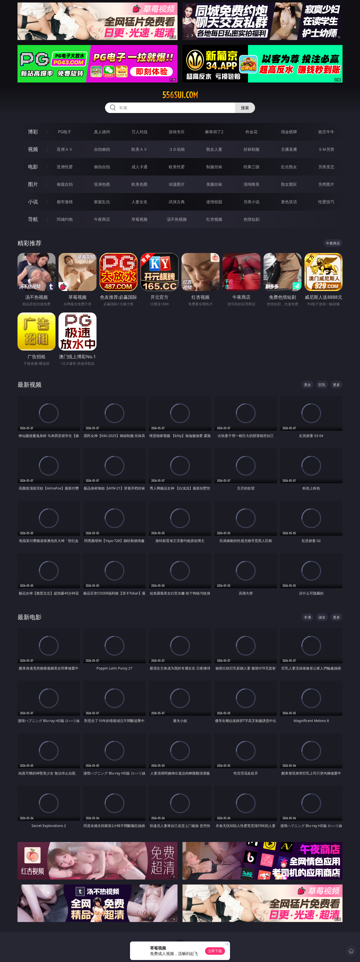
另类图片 (326, 184)
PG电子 (64, 131)
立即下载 (215, 950)
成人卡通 (140, 167)
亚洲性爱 (65, 167)
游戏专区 (177, 131)
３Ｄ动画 (177, 149)
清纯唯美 (252, 184)
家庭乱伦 (102, 201)
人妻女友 (140, 201)
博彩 (33, 131)
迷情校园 (214, 201)
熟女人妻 (214, 149)
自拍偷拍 (102, 149)
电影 (33, 166)
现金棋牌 (289, 131)
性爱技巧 (326, 201)
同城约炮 (65, 219)
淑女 (322, 617)
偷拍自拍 (102, 167)
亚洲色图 (102, 184)
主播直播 (289, 149)
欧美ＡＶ (140, 149)
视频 (33, 149)
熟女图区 (289, 184)
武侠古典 (177, 201)
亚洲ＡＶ (65, 149)
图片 (33, 184)
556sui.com (180, 95)
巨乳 (322, 384)
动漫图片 (177, 184)
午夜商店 (102, 219)
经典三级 (252, 167)
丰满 (307, 617)
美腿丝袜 (214, 184)
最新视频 (30, 384)
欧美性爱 (177, 167)
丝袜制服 (252, 149)
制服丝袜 (214, 167)
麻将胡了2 (214, 131)
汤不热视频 (177, 219)
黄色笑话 (289, 201)
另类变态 (326, 167)
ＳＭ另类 (326, 149)
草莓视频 (140, 219)
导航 (33, 219)
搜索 (245, 107)
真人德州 (102, 131)
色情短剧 (252, 219)
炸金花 (252, 131)
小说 (33, 201)
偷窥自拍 (65, 184)
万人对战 (140, 131)
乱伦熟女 (289, 167)
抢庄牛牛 (326, 131)
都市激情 (65, 201)
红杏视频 (214, 219)
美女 (307, 384)
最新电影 (30, 617)
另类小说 (252, 201)
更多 (336, 384)
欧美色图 (140, 184)
